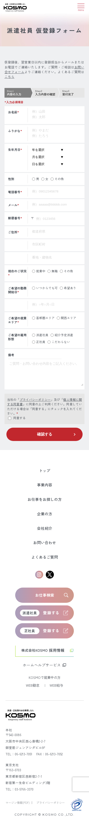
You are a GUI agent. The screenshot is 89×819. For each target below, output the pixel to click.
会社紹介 (44, 528)
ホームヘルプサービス (42, 665)
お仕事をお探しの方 (45, 499)
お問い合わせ (44, 542)
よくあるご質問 (44, 557)
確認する (44, 434)
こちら (9, 76)
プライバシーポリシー (35, 399)
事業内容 (44, 485)
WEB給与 (56, 685)
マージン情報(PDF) (17, 802)
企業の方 (44, 514)
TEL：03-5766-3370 (19, 789)
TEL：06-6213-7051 (18, 754)
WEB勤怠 (33, 685)
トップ (44, 470)
